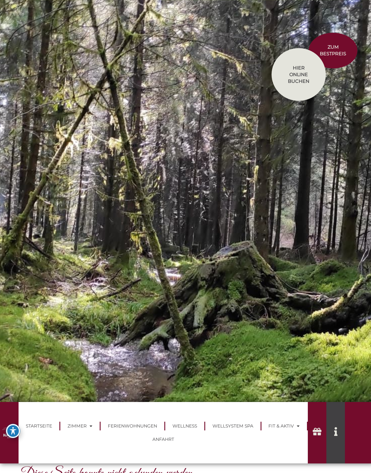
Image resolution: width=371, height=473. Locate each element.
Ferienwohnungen (132, 426)
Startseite (39, 426)
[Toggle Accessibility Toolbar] (13, 431)
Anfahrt (163, 439)
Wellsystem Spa (232, 426)
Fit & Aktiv (284, 426)
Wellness (184, 426)
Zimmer (80, 426)
